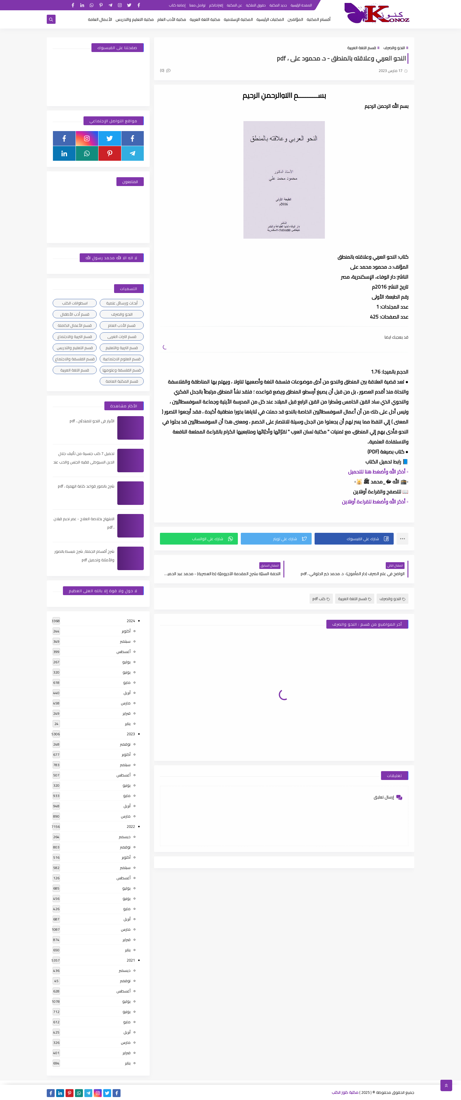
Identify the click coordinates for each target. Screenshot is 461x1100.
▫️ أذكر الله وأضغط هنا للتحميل (378, 471)
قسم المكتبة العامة (122, 381)
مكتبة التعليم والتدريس (135, 19)
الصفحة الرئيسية (301, 5)
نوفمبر (125, 744)
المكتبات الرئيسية (270, 19)
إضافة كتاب (177, 5)
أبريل (127, 692)
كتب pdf (321, 598)
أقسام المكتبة (318, 19)
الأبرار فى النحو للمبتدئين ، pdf (92, 420)
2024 (131, 620)
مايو (127, 682)
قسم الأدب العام (122, 325)
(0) (165, 70)
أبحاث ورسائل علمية (122, 303)
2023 (131, 733)
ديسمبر (125, 836)
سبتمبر (125, 641)
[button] (354, 539)
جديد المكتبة (278, 5)
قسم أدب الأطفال (74, 314)
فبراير (127, 713)
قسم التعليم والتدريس (75, 347)
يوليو (126, 661)
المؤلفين (295, 19)
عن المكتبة (234, 5)
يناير (128, 723)
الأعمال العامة (100, 19)
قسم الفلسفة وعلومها (122, 370)
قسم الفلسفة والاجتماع (75, 358)
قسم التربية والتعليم (122, 347)
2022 (131, 826)
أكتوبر (126, 630)
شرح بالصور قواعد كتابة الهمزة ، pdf (86, 486)
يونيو (127, 672)
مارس (126, 702)
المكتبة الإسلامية (238, 19)
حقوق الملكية (256, 5)
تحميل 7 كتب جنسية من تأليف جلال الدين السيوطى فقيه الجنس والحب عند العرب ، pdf (83, 462)
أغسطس (123, 651)
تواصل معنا (197, 5)
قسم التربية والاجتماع (74, 336)
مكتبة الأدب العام (171, 19)
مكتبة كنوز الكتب (345, 1092)
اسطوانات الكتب (75, 303)
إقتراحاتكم (216, 5)
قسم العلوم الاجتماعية (122, 358)
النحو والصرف (394, 47)
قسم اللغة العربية (361, 47)
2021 (131, 960)
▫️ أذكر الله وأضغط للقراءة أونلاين (375, 501)
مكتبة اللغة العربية (205, 19)
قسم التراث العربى (121, 336)
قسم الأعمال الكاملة (75, 325)
